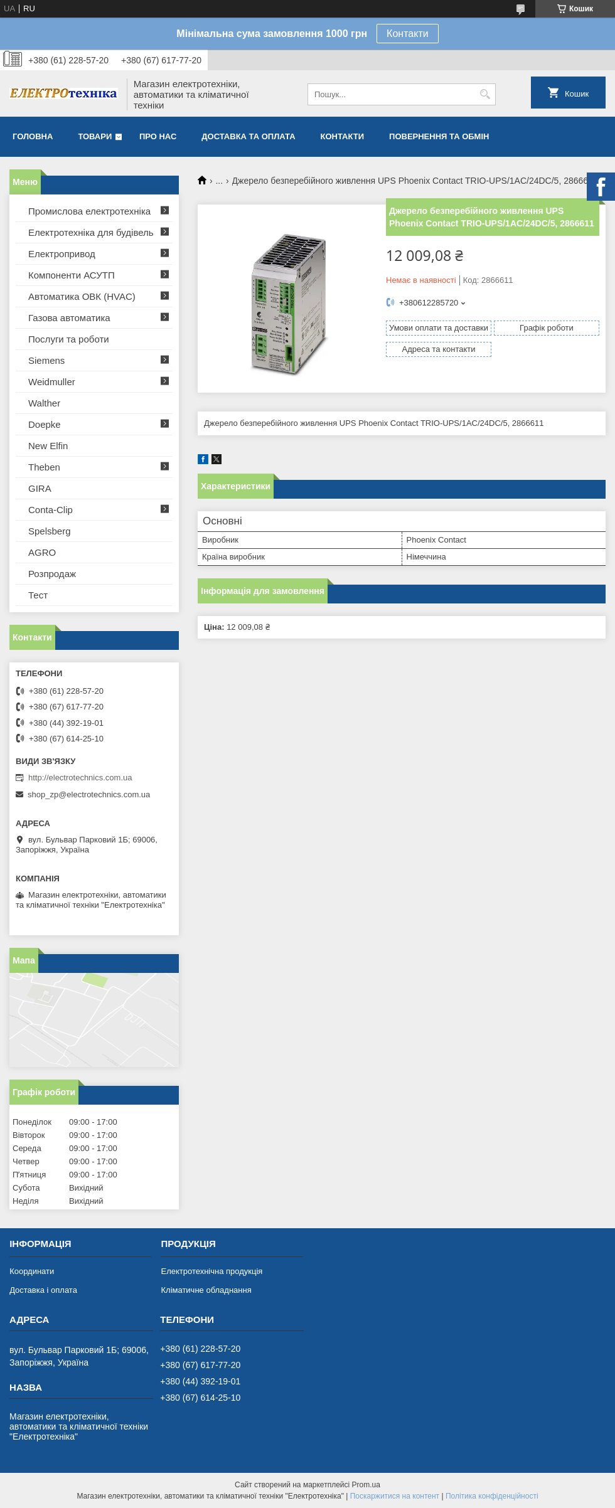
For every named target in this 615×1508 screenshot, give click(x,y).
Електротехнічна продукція (211, 1271)
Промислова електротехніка (89, 211)
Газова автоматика (69, 317)
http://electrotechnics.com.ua (80, 777)
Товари (95, 136)
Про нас (157, 136)
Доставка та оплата (248, 136)
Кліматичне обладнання (206, 1290)
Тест (38, 595)
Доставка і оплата (43, 1290)
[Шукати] (485, 94)
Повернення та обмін (439, 136)
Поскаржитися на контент (394, 1496)
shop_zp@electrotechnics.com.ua (89, 794)
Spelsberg (49, 531)
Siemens (46, 360)
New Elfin (48, 445)
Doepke (44, 424)
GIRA (39, 488)
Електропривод (61, 253)
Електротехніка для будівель (91, 232)
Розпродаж (52, 573)
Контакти (408, 33)
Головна (33, 136)
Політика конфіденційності (492, 1496)
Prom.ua (366, 1484)
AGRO (42, 552)
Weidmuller (51, 381)
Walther (44, 403)
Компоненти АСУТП (71, 275)
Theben (44, 467)
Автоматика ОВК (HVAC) (82, 296)
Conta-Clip (50, 509)
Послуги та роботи (68, 339)
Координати (31, 1271)
